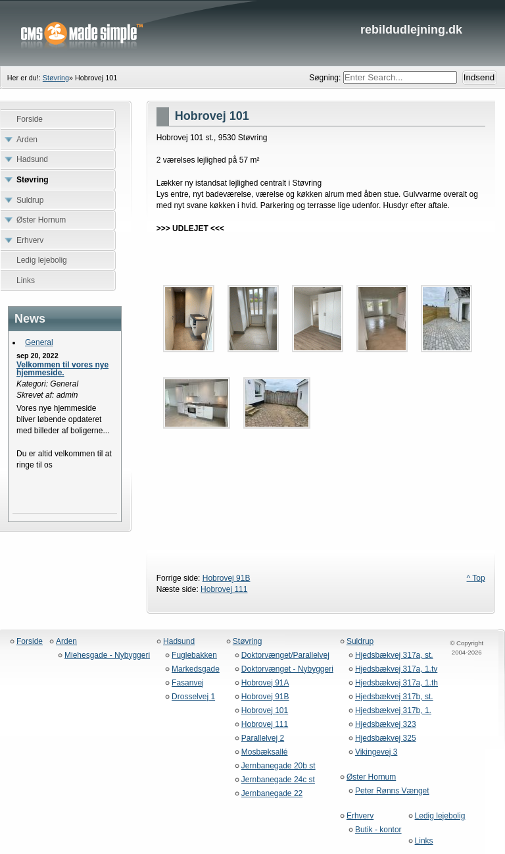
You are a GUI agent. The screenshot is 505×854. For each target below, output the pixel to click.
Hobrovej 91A (265, 683)
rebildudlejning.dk (252, 33)
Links (424, 841)
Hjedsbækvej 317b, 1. (393, 711)
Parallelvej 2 (262, 738)
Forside (29, 641)
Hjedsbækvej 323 (385, 724)
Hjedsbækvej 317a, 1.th (396, 683)
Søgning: (326, 77)
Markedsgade (196, 669)
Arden (66, 641)
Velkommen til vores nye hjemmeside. (62, 368)
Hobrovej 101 (264, 711)
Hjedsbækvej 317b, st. (394, 697)
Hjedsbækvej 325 (385, 738)
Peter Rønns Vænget (392, 791)
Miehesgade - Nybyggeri (107, 655)
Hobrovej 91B (227, 578)
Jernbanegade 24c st (278, 780)
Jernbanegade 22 (271, 793)
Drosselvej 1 (193, 697)
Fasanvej (188, 683)
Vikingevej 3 (376, 752)
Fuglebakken (194, 655)
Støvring (56, 78)
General (39, 342)
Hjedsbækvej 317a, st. (394, 655)
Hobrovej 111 (224, 589)
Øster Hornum (371, 777)
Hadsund (179, 641)
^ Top (476, 578)
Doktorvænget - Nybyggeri (287, 669)
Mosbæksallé (264, 752)
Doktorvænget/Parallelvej (285, 655)
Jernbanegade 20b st (278, 766)
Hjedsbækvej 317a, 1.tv (396, 669)
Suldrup (360, 641)
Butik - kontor (378, 830)
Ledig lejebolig (440, 816)
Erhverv (360, 816)
